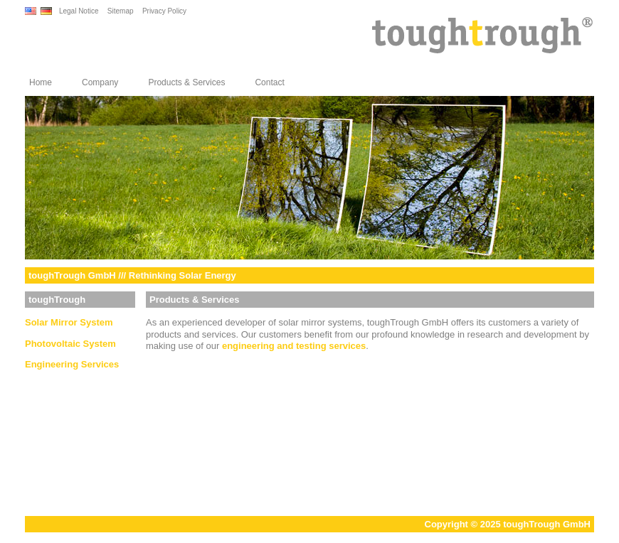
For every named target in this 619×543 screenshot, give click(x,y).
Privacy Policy (164, 11)
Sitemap (120, 11)
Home (40, 82)
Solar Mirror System (69, 322)
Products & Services (186, 82)
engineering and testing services (294, 345)
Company (100, 82)
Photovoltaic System (70, 343)
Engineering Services (72, 364)
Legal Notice (79, 11)
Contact (269, 82)
